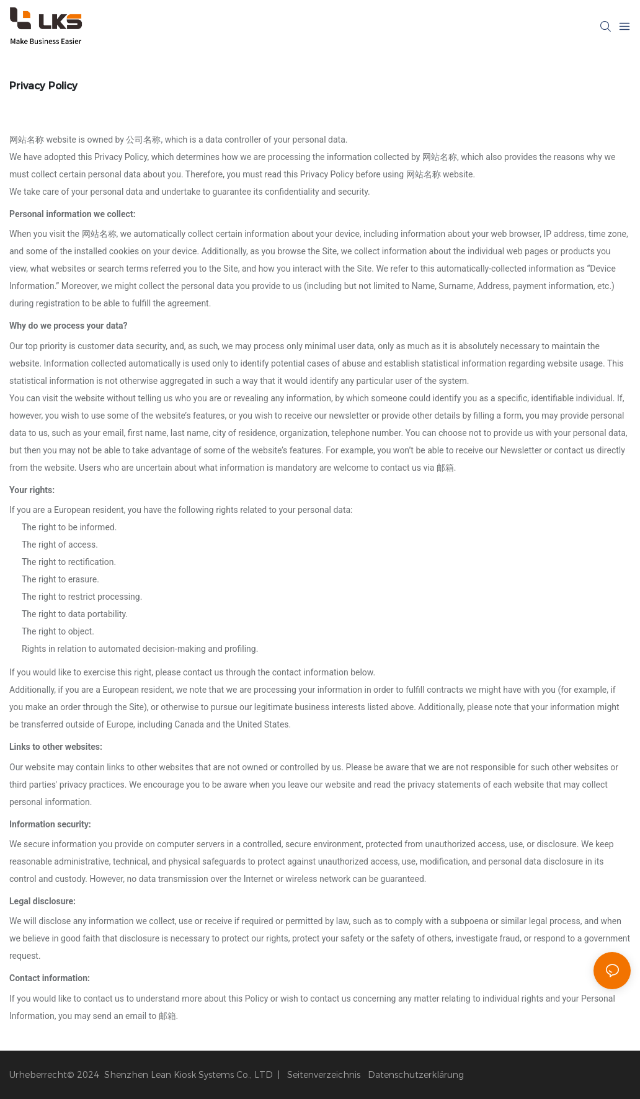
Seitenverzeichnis (322, 1074)
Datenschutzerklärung (416, 1074)
